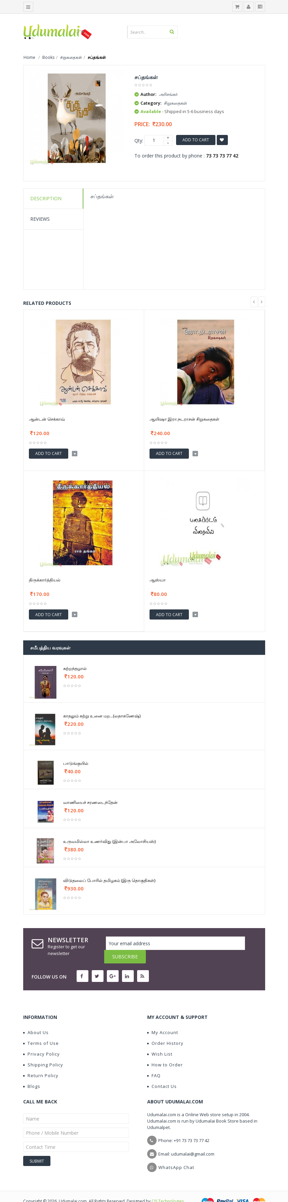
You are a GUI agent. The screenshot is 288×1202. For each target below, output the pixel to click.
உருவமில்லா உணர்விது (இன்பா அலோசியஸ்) (109, 841)
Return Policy (40, 1062)
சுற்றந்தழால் (75, 668)
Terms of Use (41, 1030)
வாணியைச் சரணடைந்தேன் (90, 802)
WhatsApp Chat (176, 1154)
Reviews (40, 219)
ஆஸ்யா (158, 580)
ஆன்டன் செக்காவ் (47, 419)
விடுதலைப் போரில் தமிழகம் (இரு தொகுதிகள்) (109, 880)
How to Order (165, 1051)
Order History (165, 1030)
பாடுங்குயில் (75, 763)
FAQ (154, 1062)
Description (45, 198)
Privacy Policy (41, 1040)
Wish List (159, 1040)
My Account (162, 1019)
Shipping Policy (43, 1051)
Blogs (31, 1073)
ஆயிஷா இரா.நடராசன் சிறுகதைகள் (184, 419)
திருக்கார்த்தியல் (44, 580)
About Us (36, 1019)
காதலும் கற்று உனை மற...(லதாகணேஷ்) (101, 716)
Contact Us (162, 1073)
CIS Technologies (168, 1188)
